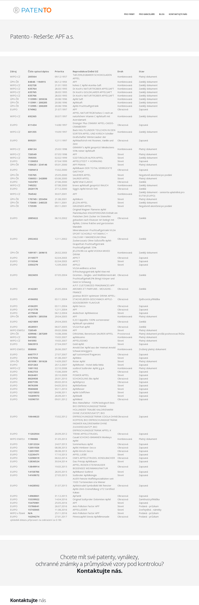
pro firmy (129, 14)
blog (161, 14)
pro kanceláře (147, 14)
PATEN (32, 10)
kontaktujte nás (178, 14)
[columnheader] (19, 71)
